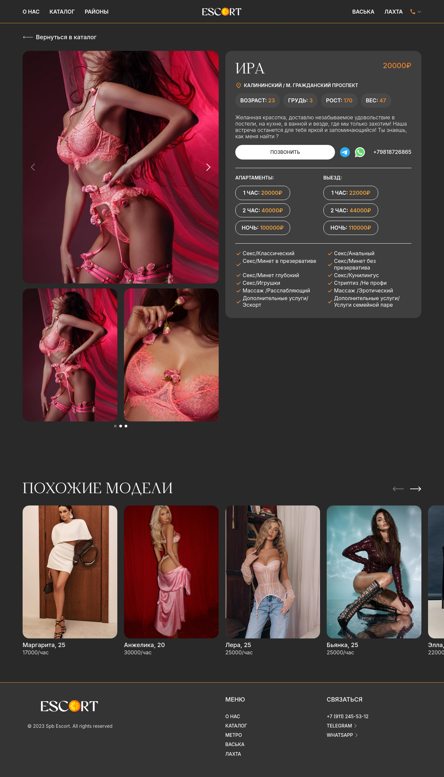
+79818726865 (392, 152)
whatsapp (340, 735)
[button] (115, 426)
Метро (233, 735)
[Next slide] (208, 167)
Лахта (394, 11)
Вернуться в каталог (66, 37)
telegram (339, 725)
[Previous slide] (33, 167)
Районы (97, 11)
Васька (363, 11)
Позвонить (285, 152)
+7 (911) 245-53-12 (348, 716)
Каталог (62, 11)
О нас (31, 11)
